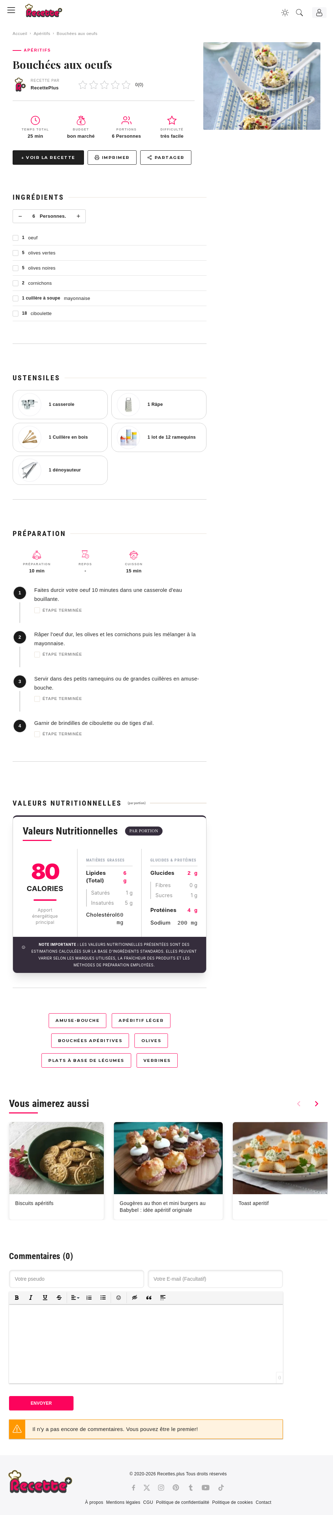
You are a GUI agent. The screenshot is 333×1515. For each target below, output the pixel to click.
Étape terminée (58, 610)
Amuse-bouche (77, 1020)
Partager (166, 157)
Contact (263, 1502)
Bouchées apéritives (90, 1040)
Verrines (157, 1060)
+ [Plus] (78, 216)
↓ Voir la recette (48, 157)
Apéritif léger (141, 1020)
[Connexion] (319, 12)
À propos (94, 1502)
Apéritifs (42, 33)
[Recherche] (299, 12)
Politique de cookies (232, 1502)
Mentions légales (123, 1502)
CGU (148, 1502)
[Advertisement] (269, 223)
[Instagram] (161, 1487)
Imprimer (112, 157)
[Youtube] (205, 1487)
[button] (16, 1298)
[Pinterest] (176, 1488)
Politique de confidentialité (182, 1502)
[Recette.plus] (48, 13)
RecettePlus (45, 87)
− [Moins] (20, 216)
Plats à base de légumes (86, 1060)
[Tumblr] (190, 1487)
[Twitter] (146, 1487)
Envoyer (41, 1403)
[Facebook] (133, 1487)
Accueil (20, 33)
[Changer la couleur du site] (285, 12)
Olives (151, 1040)
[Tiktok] (221, 1487)
